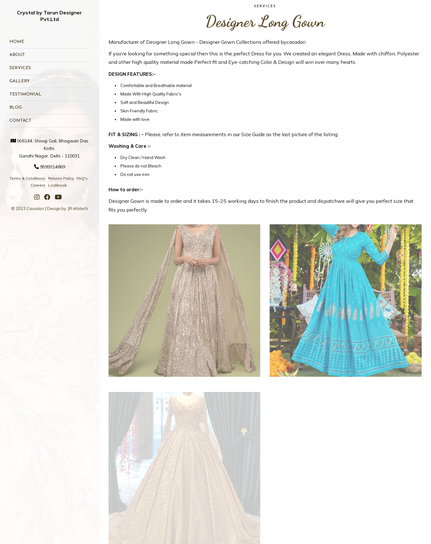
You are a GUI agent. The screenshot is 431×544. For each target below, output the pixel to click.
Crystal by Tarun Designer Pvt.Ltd (49, 15)
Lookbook (57, 185)
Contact (20, 120)
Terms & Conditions (27, 178)
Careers (38, 185)
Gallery (19, 81)
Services (20, 68)
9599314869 (52, 167)
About (17, 55)
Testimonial (25, 94)
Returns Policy (61, 178)
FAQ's (82, 178)
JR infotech (78, 208)
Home (16, 41)
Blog (15, 107)
